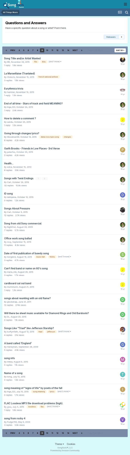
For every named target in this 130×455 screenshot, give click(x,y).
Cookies (71, 444)
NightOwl (11, 227)
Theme (59, 444)
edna (9, 167)
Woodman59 (13, 137)
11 (52, 50)
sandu (10, 122)
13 (63, 50)
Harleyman (12, 347)
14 (68, 50)
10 (47, 50)
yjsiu (9, 406)
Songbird (11, 257)
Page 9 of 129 (95, 50)
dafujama (11, 197)
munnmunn (12, 287)
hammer (11, 92)
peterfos (11, 152)
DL (8, 316)
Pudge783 (12, 422)
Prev (12, 50)
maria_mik (12, 272)
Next (75, 50)
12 (57, 50)
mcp (9, 242)
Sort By (120, 50)
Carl (9, 182)
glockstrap (12, 302)
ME (8, 62)
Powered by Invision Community (65, 450)
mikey (9, 361)
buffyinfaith (12, 331)
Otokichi (11, 77)
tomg (9, 376)
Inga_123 (11, 107)
